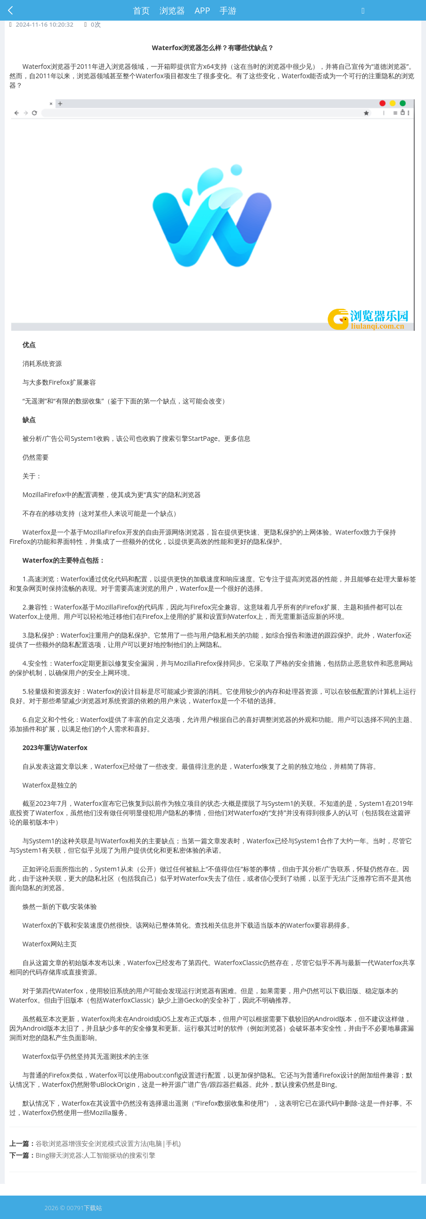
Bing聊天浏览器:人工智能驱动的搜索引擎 (95, 1155)
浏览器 (172, 10)
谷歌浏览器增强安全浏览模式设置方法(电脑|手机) (108, 1143)
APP (202, 10)
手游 (228, 10)
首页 (141, 10)
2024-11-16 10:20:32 (44, 24)
